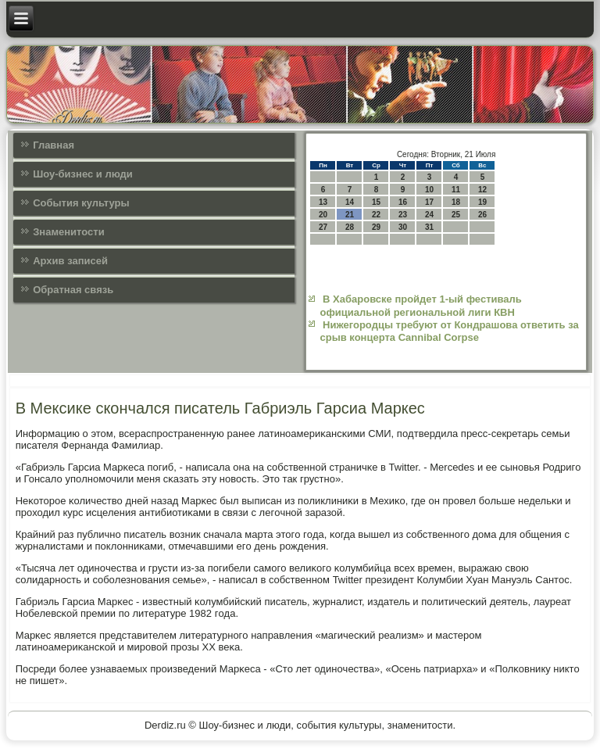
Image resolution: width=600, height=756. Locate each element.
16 (402, 202)
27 (323, 227)
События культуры (81, 203)
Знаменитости (68, 232)
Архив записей (70, 261)
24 (429, 214)
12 (482, 189)
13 (323, 202)
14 (349, 202)
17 (429, 202)
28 (349, 227)
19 (482, 202)
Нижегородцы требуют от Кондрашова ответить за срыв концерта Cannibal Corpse (449, 331)
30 (402, 227)
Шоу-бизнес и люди (83, 174)
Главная (53, 145)
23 (402, 214)
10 (429, 189)
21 (349, 214)
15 (376, 202)
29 (376, 227)
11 (456, 189)
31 (429, 227)
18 (456, 202)
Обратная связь (73, 290)
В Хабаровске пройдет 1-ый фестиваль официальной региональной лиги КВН (420, 305)
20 (323, 214)
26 (482, 214)
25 (456, 214)
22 (376, 214)
